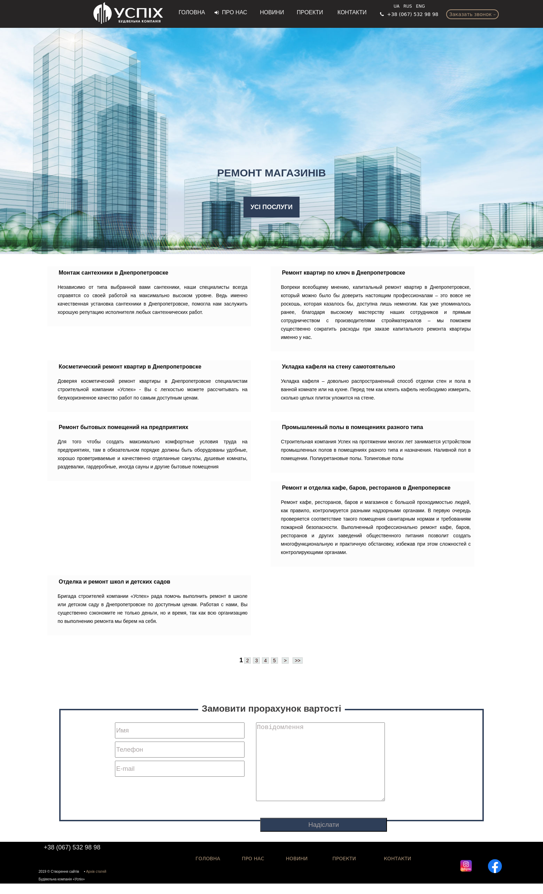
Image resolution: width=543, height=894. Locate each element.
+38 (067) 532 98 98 (409, 14)
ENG (420, 6)
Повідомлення (320, 767)
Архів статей (96, 882)
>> (297, 660)
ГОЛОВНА (193, 12)
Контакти (350, 12)
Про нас (231, 12)
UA (397, 6)
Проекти (309, 12)
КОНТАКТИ (397, 869)
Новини (269, 12)
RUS (407, 6)
